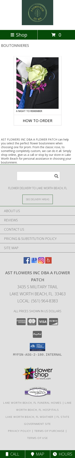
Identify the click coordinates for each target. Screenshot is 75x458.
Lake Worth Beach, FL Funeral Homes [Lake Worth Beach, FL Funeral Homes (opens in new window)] (32, 403)
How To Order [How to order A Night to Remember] (37, 120)
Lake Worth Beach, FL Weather (29, 417)
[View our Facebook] (27, 262)
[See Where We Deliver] (37, 199)
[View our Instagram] (41, 262)
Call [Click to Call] (12, 454)
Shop (18, 34)
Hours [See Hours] (62, 454)
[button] (37, 347)
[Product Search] (38, 176)
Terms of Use (37, 438)
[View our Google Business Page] (34, 262)
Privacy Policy (19, 431)
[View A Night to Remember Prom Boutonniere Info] (37, 83)
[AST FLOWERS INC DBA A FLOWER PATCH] (37, 24)
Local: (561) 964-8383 (37, 301)
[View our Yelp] (48, 262)
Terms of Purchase (49, 431)
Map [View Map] (37, 454)
